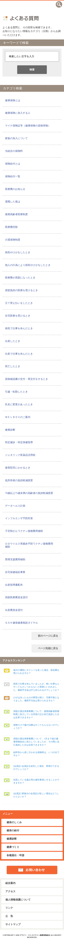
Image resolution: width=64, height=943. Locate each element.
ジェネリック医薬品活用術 (20, 455)
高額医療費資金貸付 (16, 597)
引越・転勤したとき (16, 391)
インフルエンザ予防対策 (19, 518)
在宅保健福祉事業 (15, 572)
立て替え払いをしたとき (19, 303)
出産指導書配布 (14, 584)
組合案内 (10, 883)
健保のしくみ (14, 822)
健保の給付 (13, 830)
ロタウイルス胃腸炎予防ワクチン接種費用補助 (29, 545)
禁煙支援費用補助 (15, 559)
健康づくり (13, 847)
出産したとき (12, 341)
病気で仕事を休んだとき (19, 328)
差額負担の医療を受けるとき (21, 290)
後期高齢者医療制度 (16, 214)
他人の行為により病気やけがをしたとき (28, 265)
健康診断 (10, 429)
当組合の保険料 (14, 151)
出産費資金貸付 (14, 610)
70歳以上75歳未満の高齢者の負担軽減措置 (29, 493)
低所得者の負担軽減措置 (19, 480)
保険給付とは (12, 163)
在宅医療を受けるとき (17, 315)
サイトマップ (13, 924)
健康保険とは (12, 100)
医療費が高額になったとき (20, 277)
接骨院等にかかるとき (17, 467)
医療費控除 (11, 227)
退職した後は (12, 201)
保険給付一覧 (12, 176)
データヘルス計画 (15, 505)
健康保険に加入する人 (17, 113)
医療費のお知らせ (15, 189)
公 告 (9, 916)
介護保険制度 (12, 239)
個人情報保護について (18, 899)
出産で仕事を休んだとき (19, 353)
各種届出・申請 (15, 855)
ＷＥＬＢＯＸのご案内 (17, 417)
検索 (32, 69)
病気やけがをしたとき (17, 252)
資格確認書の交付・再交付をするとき (26, 379)
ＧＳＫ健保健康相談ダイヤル (21, 622)
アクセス (10, 891)
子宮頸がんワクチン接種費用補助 (24, 531)
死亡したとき (12, 366)
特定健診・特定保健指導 (19, 442)
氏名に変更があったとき (19, 404)
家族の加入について (16, 138)
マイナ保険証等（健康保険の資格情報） (28, 125)
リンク (9, 907)
